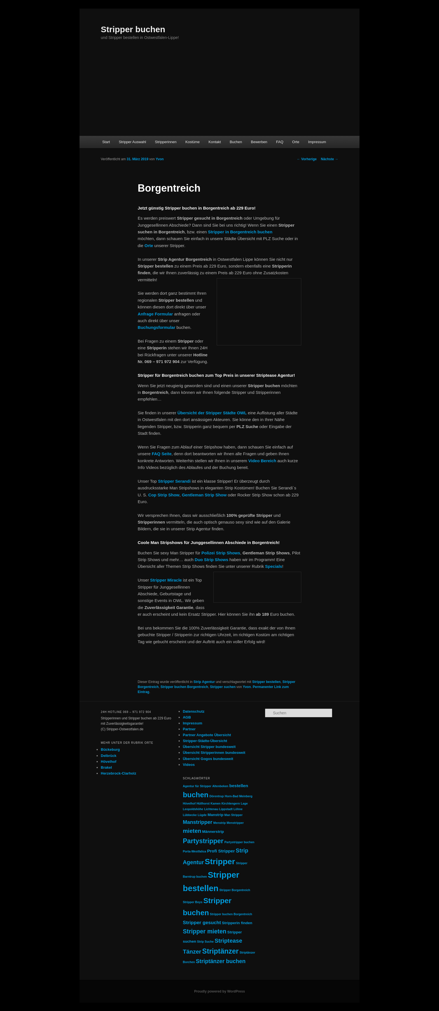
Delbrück (108, 756)
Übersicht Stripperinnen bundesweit (214, 752)
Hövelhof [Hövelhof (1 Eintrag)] (189, 803)
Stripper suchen (222, 687)
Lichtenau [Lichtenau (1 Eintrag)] (211, 809)
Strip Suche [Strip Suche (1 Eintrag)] (205, 941)
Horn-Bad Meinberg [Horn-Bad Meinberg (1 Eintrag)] (239, 796)
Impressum (317, 142)
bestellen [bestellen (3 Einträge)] (238, 785)
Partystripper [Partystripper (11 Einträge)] (203, 841)
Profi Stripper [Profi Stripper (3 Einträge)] (221, 851)
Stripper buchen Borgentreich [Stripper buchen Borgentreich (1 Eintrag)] (231, 914)
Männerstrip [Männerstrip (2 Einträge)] (213, 831)
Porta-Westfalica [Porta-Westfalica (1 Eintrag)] (194, 851)
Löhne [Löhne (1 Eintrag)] (237, 809)
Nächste (329, 159)
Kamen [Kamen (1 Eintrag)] (216, 803)
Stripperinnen (165, 142)
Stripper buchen (133, 29)
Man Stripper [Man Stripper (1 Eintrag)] (233, 815)
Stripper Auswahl (132, 142)
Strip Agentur (204, 682)
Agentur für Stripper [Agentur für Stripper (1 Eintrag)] (197, 786)
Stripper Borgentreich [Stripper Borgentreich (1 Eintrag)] (234, 890)
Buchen (236, 142)
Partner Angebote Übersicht (207, 735)
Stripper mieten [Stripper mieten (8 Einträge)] (204, 931)
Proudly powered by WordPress (219, 991)
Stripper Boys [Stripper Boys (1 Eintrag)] (192, 902)
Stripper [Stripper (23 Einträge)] (220, 861)
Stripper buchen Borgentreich (184, 687)
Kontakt (215, 142)
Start (106, 142)
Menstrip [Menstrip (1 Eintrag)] (219, 822)
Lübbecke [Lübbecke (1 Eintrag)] (190, 815)
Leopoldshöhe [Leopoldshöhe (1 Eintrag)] (193, 809)
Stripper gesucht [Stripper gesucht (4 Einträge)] (202, 922)
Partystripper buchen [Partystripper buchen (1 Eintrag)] (239, 842)
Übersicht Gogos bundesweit (208, 759)
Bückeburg (110, 749)
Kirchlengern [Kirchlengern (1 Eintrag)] (230, 803)
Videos (189, 765)
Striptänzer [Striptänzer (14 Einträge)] (220, 951)
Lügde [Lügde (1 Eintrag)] (202, 815)
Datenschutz (193, 711)
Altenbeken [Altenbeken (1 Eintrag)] (220, 786)
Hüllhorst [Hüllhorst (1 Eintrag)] (203, 803)
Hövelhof (108, 761)
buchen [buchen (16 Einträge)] (196, 795)
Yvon (160, 159)
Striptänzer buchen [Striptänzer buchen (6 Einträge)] (221, 961)
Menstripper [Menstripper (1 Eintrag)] (235, 822)
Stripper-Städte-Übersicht (205, 741)
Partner (189, 729)
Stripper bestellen (266, 682)
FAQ (279, 142)
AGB (187, 717)
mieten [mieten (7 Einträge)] (192, 831)
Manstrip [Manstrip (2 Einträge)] (215, 815)
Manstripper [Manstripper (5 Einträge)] (198, 822)
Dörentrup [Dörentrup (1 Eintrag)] (216, 796)
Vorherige (307, 159)
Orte (295, 142)
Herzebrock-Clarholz (118, 773)
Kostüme (192, 142)
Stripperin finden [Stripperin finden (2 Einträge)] (237, 923)
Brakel (106, 767)
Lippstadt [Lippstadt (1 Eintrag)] (226, 809)
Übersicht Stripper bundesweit (209, 747)
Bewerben (259, 142)
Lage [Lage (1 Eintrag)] (244, 803)
